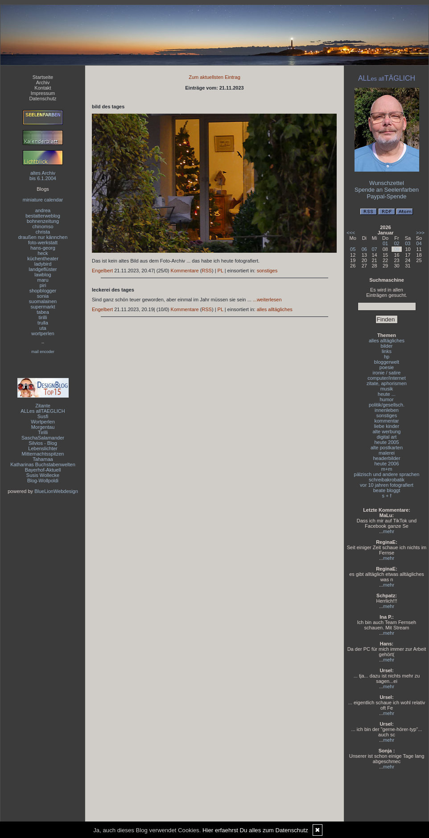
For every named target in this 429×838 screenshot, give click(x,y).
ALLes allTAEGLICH (43, 411)
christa (43, 231)
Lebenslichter (42, 448)
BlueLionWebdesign (56, 491)
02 (396, 243)
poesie (387, 367)
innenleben (387, 410)
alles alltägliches (275, 309)
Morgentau (43, 427)
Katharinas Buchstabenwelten (42, 464)
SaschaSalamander (42, 437)
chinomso (42, 226)
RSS (207, 270)
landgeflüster (43, 269)
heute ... (387, 394)
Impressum (43, 93)
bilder (387, 346)
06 (364, 249)
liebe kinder (386, 426)
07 (374, 249)
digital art (387, 437)
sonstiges (267, 270)
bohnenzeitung (43, 221)
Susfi (42, 416)
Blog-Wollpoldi (42, 480)
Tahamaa (43, 459)
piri (43, 285)
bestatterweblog (42, 215)
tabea (43, 312)
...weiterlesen (267, 299)
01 (385, 243)
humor (386, 399)
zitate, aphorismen (387, 383)
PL (220, 270)
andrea (42, 210)
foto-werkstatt (43, 242)
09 (396, 249)
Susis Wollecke (42, 475)
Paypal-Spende (387, 196)
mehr (388, 531)
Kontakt (42, 87)
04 (418, 243)
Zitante (42, 405)
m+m (386, 469)
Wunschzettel (386, 183)
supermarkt (42, 306)
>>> (420, 232)
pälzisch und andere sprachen (387, 474)
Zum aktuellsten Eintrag (214, 77)
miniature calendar (43, 199)
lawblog (42, 274)
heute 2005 (386, 442)
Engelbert (102, 270)
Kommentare (185, 270)
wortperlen (42, 333)
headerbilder (386, 458)
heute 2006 (386, 463)
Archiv (43, 82)
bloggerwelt (386, 362)
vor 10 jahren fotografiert (386, 485)
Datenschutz (42, 98)
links (387, 351)
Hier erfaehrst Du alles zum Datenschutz (255, 830)
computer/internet (386, 378)
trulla (42, 322)
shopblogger (43, 290)
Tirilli (43, 432)
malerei (387, 453)
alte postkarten (387, 447)
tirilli (43, 317)
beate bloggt (386, 490)
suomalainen (43, 301)
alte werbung (387, 431)
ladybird (43, 264)
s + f (386, 495)
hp (386, 356)
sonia (43, 296)
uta (42, 328)
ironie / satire (387, 372)
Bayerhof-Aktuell (43, 469)
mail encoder (42, 351)
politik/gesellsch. (386, 404)
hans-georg (42, 248)
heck (42, 253)
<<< (350, 232)
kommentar (386, 420)
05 (352, 249)
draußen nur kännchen (43, 237)
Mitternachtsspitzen (43, 453)
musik (386, 388)
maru (42, 280)
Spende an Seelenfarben (387, 189)
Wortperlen (43, 421)
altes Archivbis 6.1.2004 (42, 175)
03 (407, 243)
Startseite (43, 77)
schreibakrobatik (386, 479)
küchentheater (42, 258)
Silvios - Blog (43, 443)
